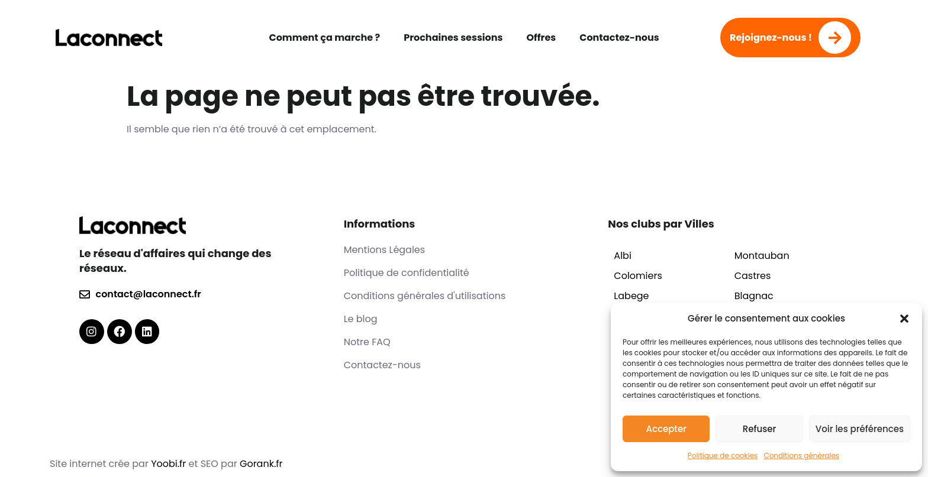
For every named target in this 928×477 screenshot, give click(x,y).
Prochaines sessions (453, 37)
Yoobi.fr (169, 463)
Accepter (666, 429)
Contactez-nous (619, 37)
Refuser (759, 429)
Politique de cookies (723, 455)
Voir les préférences (860, 429)
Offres (541, 37)
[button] (904, 319)
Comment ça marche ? (324, 37)
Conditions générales (801, 455)
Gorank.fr (261, 463)
